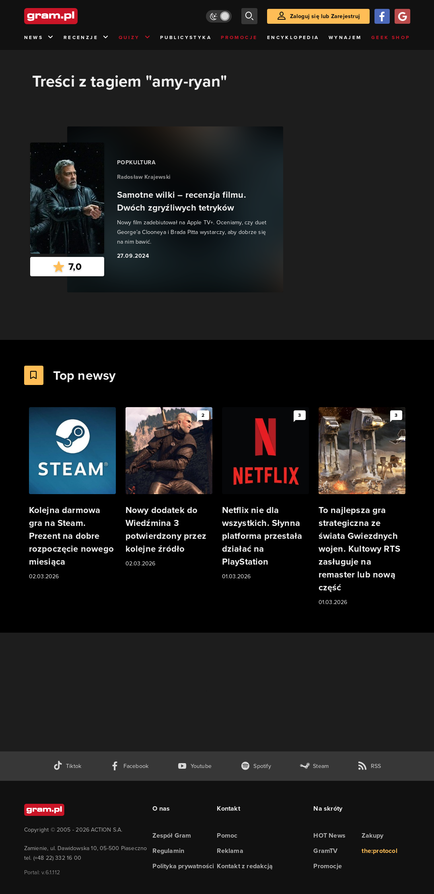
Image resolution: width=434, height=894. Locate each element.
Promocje (239, 37)
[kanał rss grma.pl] (369, 766)
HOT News (329, 835)
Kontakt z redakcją (245, 866)
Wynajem (345, 37)
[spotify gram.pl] (256, 766)
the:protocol (379, 850)
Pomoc (227, 835)
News (39, 38)
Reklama (230, 850)
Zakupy (372, 835)
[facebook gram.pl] (129, 766)
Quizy (135, 38)
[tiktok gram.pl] (67, 766)
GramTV (325, 850)
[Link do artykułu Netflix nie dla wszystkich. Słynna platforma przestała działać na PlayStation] (265, 494)
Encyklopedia (293, 37)
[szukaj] (249, 16)
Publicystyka (186, 37)
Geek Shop (390, 37)
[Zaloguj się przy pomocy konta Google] (402, 16)
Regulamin (168, 850)
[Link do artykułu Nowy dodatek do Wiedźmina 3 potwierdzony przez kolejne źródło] (169, 487)
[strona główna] (70, 16)
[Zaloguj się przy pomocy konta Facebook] (382, 16)
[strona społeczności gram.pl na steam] (314, 766)
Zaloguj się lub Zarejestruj (325, 16)
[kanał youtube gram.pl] (194, 766)
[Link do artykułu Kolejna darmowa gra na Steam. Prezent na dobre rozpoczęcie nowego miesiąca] (72, 494)
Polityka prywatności (183, 866)
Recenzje (86, 38)
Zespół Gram (171, 835)
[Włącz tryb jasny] (219, 16)
